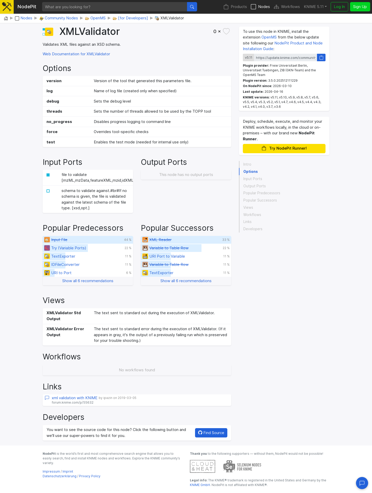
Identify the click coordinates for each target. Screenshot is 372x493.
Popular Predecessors (261, 193)
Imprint (68, 471)
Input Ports (252, 179)
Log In (339, 6)
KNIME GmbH (200, 485)
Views (248, 207)
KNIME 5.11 (314, 6)
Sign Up (360, 6)
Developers (252, 229)
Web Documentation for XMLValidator (76, 53)
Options (250, 172)
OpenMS (269, 37)
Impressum (51, 471)
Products (235, 7)
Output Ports (254, 186)
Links (247, 222)
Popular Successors (260, 200)
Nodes (260, 7)
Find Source (211, 432)
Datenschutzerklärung (59, 476)
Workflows (287, 7)
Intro (247, 164)
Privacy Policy (89, 476)
